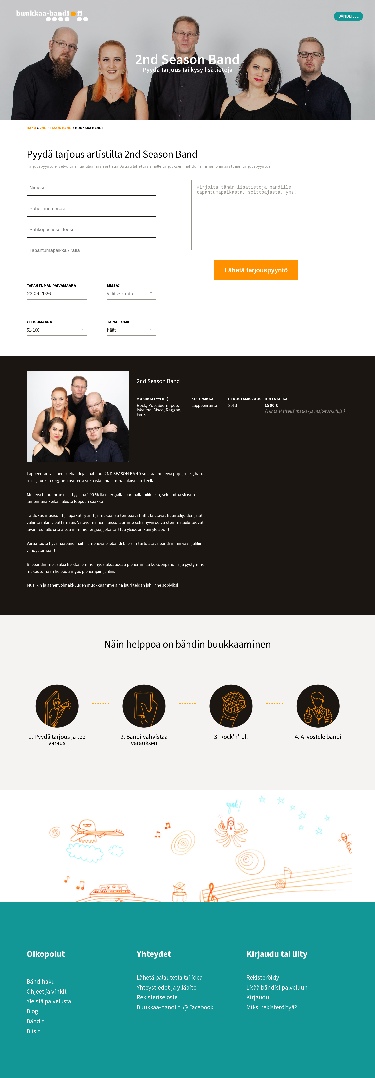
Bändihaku (41, 981)
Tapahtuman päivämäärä (51, 285)
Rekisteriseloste (157, 997)
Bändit (35, 1021)
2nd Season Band (56, 127)
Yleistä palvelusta (49, 1001)
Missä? (113, 285)
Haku (31, 127)
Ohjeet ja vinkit (47, 991)
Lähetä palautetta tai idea (170, 977)
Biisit (33, 1031)
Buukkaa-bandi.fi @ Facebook (175, 1007)
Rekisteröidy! (263, 977)
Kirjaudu (257, 997)
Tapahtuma (118, 322)
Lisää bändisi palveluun (277, 987)
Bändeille (348, 16)
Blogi (33, 1011)
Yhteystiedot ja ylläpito (167, 987)
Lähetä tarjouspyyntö (256, 282)
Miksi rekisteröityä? (271, 1007)
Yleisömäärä (39, 322)
